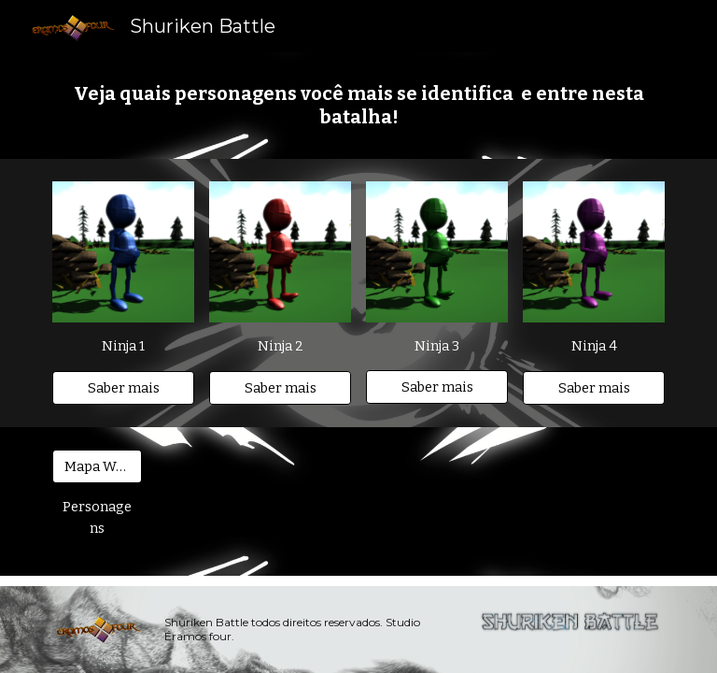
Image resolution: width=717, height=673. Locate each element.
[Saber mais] (122, 387)
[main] (358, 105)
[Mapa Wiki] (96, 466)
